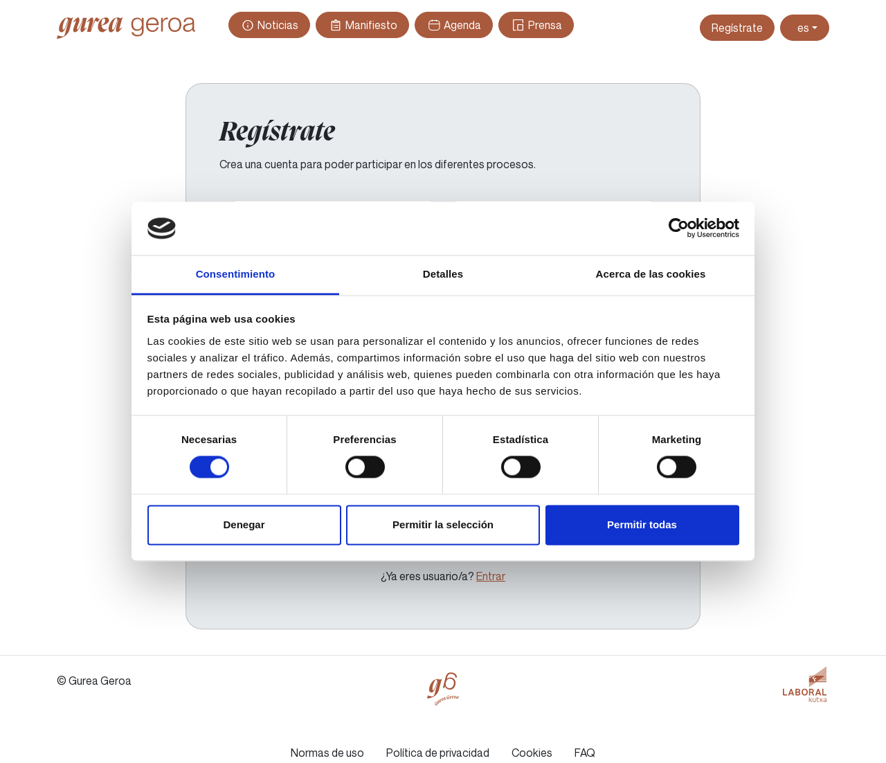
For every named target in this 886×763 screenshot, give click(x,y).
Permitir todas (642, 524)
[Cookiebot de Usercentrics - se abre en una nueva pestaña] (678, 228)
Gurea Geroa (126, 27)
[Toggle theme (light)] (804, 28)
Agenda (453, 25)
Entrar (490, 576)
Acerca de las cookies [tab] (651, 274)
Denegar (243, 524)
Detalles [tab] (443, 274)
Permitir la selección (443, 524)
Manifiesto (362, 25)
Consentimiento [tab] (235, 274)
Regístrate (737, 28)
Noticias (269, 25)
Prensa (535, 25)
